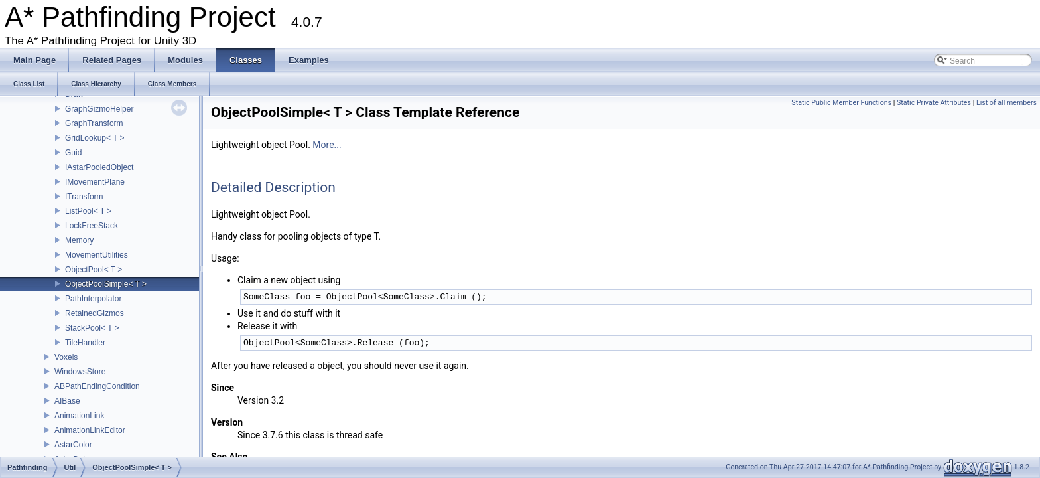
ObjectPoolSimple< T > (106, 284)
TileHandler (85, 342)
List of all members (1006, 102)
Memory (79, 240)
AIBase (67, 401)
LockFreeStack (91, 225)
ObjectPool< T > (93, 269)
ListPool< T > (88, 211)
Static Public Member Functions (841, 102)
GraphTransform (94, 123)
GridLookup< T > (95, 138)
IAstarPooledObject (99, 167)
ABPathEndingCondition (97, 386)
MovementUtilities (96, 255)
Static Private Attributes (934, 102)
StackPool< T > (92, 328)
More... (326, 144)
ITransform (84, 196)
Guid (73, 152)
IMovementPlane (95, 182)
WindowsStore (79, 371)
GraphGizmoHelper (99, 109)
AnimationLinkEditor (89, 430)
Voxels (66, 357)
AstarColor (73, 444)
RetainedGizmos (94, 313)
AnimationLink (79, 415)
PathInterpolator (93, 298)
